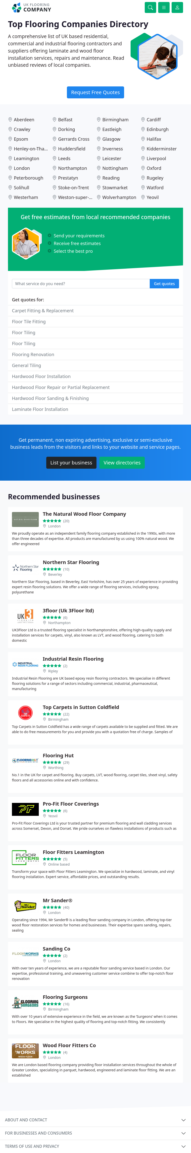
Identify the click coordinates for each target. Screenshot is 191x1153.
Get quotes (164, 283)
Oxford (154, 168)
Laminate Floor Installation (40, 409)
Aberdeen (24, 120)
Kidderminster (162, 149)
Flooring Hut (58, 755)
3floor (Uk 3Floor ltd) (68, 610)
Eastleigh (112, 129)
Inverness (112, 149)
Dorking (66, 129)
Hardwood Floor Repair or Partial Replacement (61, 387)
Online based (59, 864)
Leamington (26, 158)
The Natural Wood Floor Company (84, 514)
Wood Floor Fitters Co (69, 1045)
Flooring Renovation (33, 354)
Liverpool (156, 158)
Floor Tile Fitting (29, 321)
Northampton (72, 168)
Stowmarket (115, 188)
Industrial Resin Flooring (73, 658)
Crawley (22, 129)
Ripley (53, 671)
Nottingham (115, 168)
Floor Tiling (23, 332)
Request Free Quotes (95, 92)
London (22, 168)
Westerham (26, 197)
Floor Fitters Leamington (73, 852)
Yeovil (153, 197)
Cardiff (154, 120)
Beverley (55, 574)
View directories (122, 462)
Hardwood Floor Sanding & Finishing (50, 398)
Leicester (111, 158)
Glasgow (111, 139)
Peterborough (28, 178)
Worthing (56, 767)
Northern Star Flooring (71, 562)
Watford (155, 188)
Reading (111, 178)
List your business (71, 462)
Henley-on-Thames (33, 149)
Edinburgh (158, 129)
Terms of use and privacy (32, 1146)
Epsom (21, 139)
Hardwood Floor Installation (41, 376)
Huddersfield (72, 149)
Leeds (64, 158)
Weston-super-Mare (79, 197)
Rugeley (155, 178)
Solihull (21, 188)
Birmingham (115, 120)
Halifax (154, 139)
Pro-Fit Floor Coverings (71, 803)
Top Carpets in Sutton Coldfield (81, 707)
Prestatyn (68, 178)
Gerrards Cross (74, 139)
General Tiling (26, 365)
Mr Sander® (57, 900)
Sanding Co (56, 948)
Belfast (65, 120)
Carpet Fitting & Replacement (43, 311)
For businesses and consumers (38, 1133)
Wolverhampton (119, 197)
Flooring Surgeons (65, 997)
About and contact (26, 1120)
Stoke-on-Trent (73, 188)
